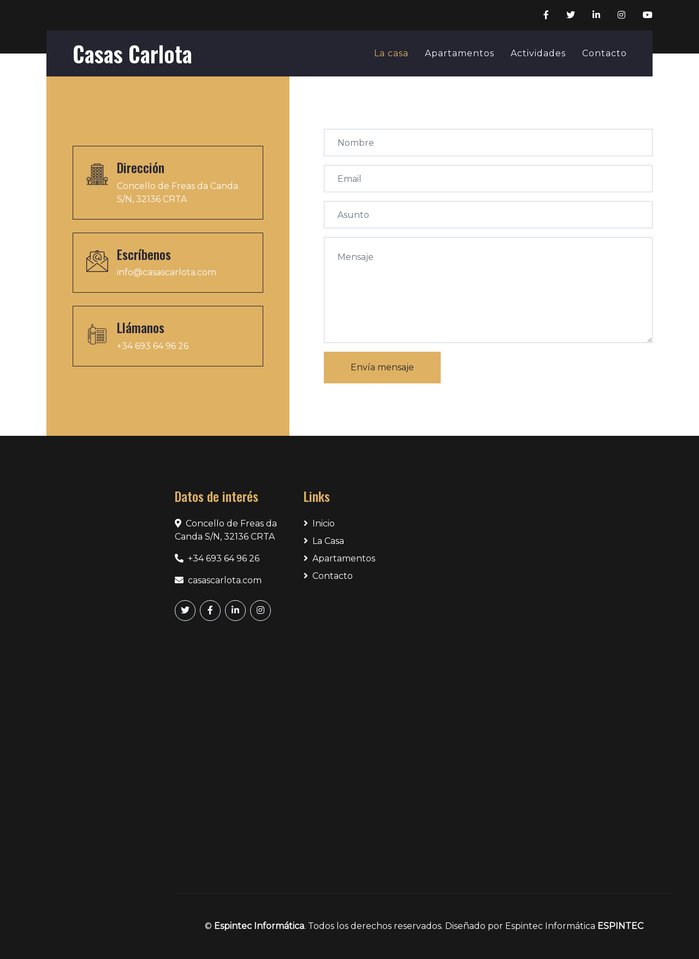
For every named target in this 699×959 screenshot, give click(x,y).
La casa (391, 53)
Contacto (604, 53)
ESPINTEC (620, 926)
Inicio (319, 523)
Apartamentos (459, 53)
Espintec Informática (259, 926)
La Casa (324, 541)
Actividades (538, 53)
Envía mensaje (382, 367)
